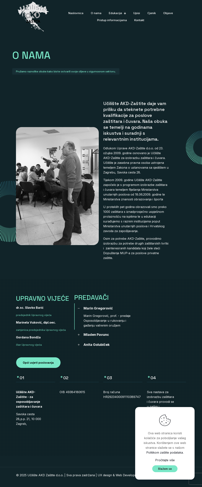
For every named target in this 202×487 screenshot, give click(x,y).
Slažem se (165, 468)
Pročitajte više (165, 460)
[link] (106, 316)
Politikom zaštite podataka (164, 452)
